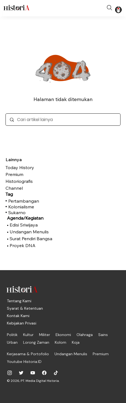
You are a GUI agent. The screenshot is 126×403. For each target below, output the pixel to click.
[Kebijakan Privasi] (21, 323)
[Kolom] (60, 342)
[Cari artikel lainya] (63, 119)
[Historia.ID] (16, 8)
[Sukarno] (34, 212)
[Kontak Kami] (18, 316)
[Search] (109, 8)
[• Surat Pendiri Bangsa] (33, 238)
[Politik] (12, 335)
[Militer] (44, 335)
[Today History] (33, 167)
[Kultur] (28, 335)
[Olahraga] (84, 335)
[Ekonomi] (63, 335)
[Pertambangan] (34, 201)
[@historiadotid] (33, 373)
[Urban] (12, 342)
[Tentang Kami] (19, 301)
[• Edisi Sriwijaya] (33, 225)
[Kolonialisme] (34, 206)
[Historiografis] (33, 181)
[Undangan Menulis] (70, 354)
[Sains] (103, 335)
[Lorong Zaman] (36, 342)
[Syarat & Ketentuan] (25, 308)
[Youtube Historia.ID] (24, 362)
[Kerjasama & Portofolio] (28, 354)
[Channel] (33, 188)
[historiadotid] (10, 373)
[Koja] (76, 342)
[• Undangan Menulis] (33, 231)
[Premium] (33, 174)
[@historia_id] (21, 373)
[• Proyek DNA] (33, 245)
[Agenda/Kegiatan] (33, 218)
